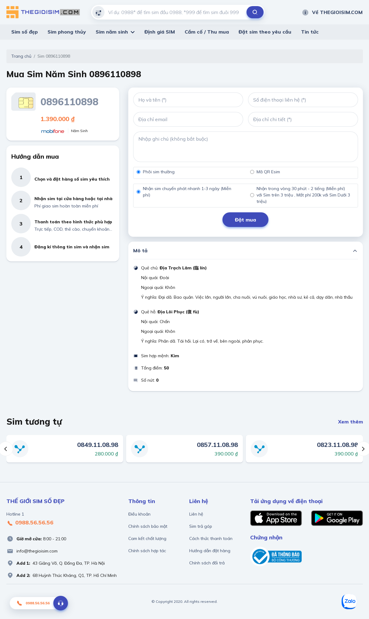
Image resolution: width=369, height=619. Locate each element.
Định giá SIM (159, 32)
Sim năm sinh (112, 32)
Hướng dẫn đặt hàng (209, 550)
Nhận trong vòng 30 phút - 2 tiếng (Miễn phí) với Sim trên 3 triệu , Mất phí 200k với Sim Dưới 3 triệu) (303, 195)
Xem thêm (350, 422)
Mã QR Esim (268, 172)
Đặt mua (245, 220)
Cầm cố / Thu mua (207, 32)
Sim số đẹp (24, 32)
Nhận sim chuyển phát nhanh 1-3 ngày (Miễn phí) (187, 192)
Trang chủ (21, 56)
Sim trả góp (200, 526)
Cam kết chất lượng (147, 538)
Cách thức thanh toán (210, 538)
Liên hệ (196, 514)
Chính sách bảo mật (147, 526)
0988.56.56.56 (29, 523)
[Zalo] (349, 601)
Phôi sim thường (159, 172)
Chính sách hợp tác (147, 550)
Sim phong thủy (67, 32)
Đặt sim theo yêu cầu (265, 32)
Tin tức (310, 32)
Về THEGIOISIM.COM (332, 12)
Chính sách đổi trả (207, 563)
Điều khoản (139, 514)
